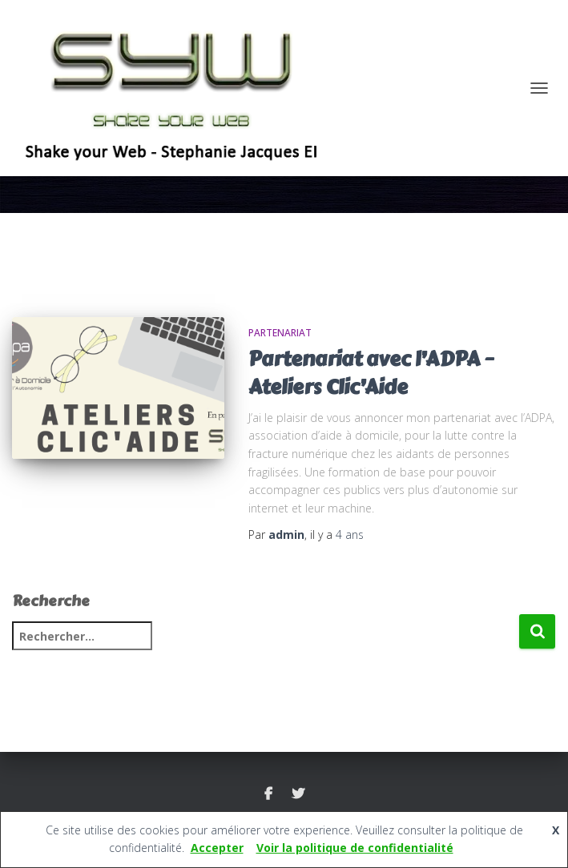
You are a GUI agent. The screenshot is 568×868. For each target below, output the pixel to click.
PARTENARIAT (280, 333)
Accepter (217, 847)
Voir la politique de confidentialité (354, 847)
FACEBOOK (268, 794)
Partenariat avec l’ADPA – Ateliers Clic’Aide (370, 373)
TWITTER (298, 794)
